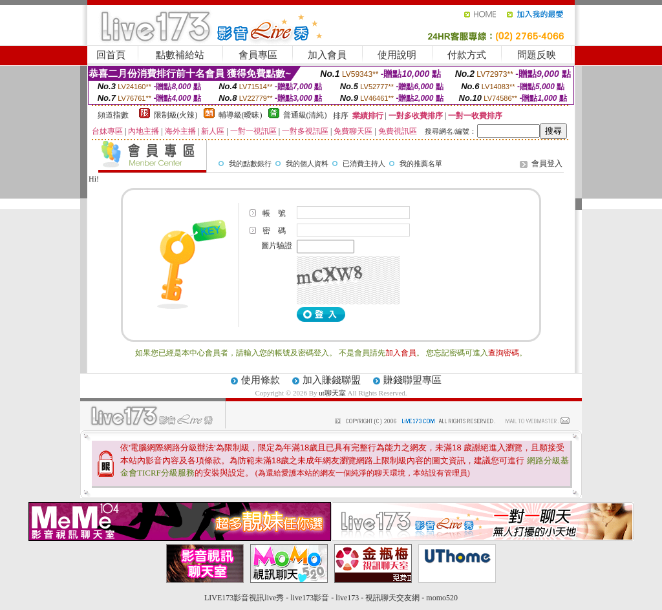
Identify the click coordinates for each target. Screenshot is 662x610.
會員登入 (546, 163)
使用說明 (397, 55)
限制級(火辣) (176, 115)
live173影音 (309, 597)
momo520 (442, 597)
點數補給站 (180, 55)
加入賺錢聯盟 (332, 380)
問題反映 (536, 55)
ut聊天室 (332, 393)
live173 (347, 597)
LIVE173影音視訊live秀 (244, 597)
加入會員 (327, 55)
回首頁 (110, 55)
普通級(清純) (305, 115)
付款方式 (466, 55)
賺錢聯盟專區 (412, 380)
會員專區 (258, 55)
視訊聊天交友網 (392, 597)
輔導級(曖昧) (240, 115)
